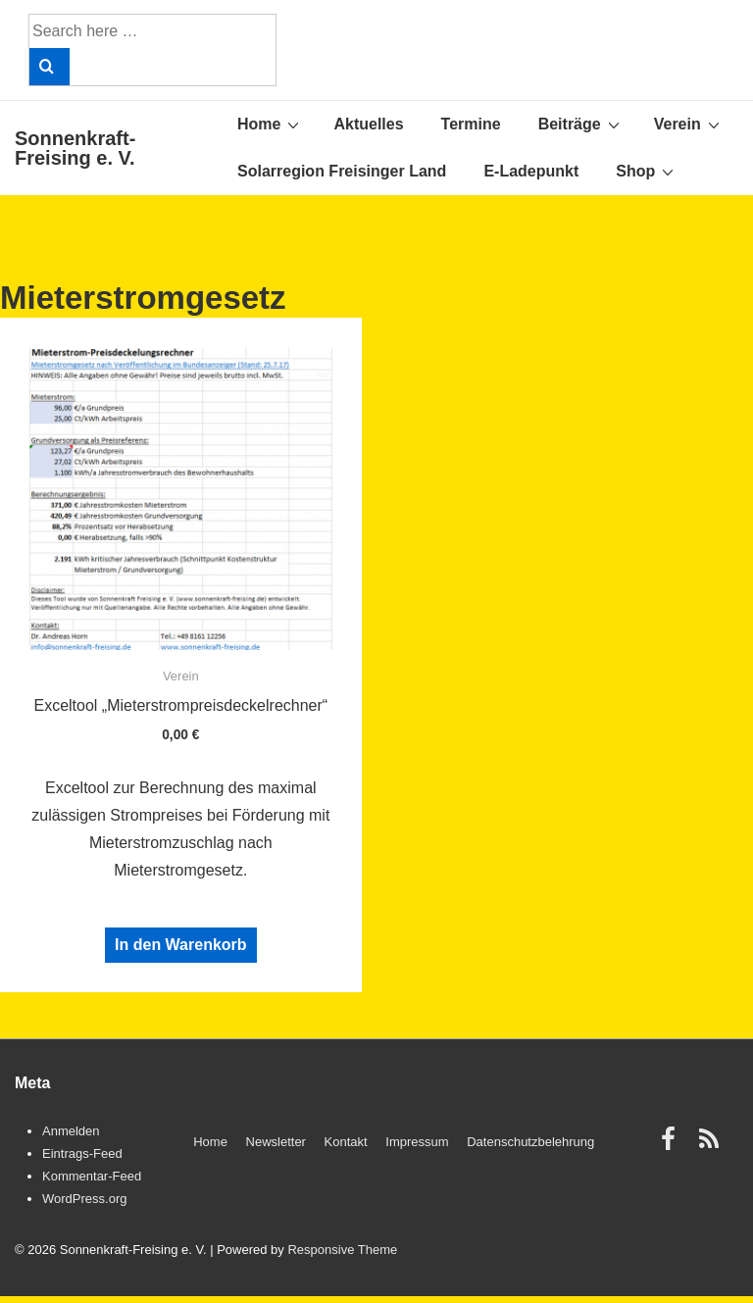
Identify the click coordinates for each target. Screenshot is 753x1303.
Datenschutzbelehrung (530, 1141)
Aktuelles (368, 124)
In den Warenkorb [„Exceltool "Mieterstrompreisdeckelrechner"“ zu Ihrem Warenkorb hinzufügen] (181, 944)
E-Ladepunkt (530, 171)
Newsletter (276, 1141)
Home (270, 123)
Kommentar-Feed (91, 1176)
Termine (471, 124)
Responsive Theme (342, 1249)
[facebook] (672, 1145)
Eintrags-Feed (82, 1153)
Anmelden (71, 1131)
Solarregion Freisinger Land (341, 171)
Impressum (416, 1141)
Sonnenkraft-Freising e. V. (75, 148)
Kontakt (346, 1141)
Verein (689, 123)
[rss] (711, 1145)
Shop (647, 170)
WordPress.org (84, 1198)
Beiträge (581, 123)
